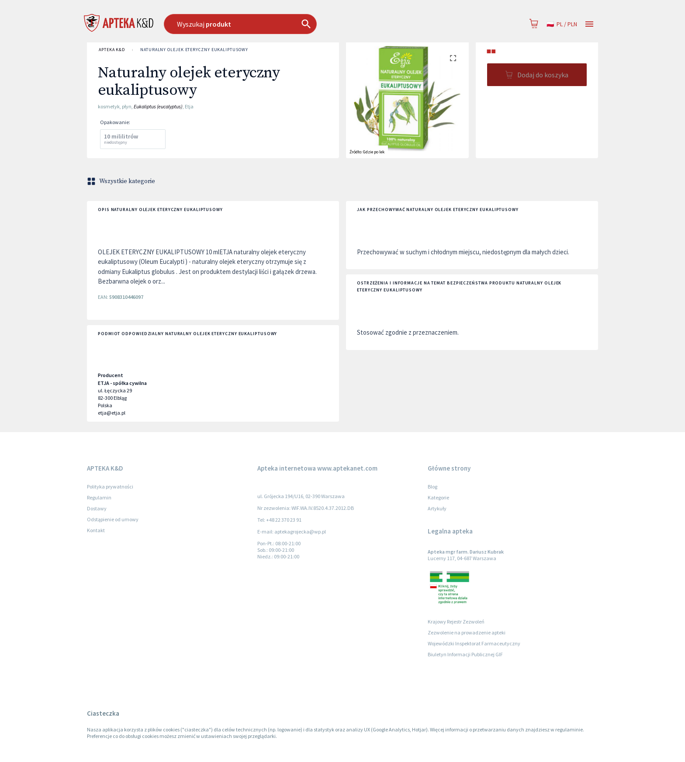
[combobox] (285, 24)
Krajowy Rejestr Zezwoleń (456, 621)
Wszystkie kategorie (121, 181)
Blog (432, 486)
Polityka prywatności (110, 486)
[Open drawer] (589, 24)
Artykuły (437, 508)
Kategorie (438, 497)
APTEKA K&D (111, 49)
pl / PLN (562, 24)
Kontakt (96, 530)
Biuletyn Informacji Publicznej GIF (465, 654)
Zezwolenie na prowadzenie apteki (466, 632)
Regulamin (99, 497)
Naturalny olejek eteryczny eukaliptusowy (194, 49)
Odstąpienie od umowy (112, 519)
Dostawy (97, 508)
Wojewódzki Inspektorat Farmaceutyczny (474, 643)
